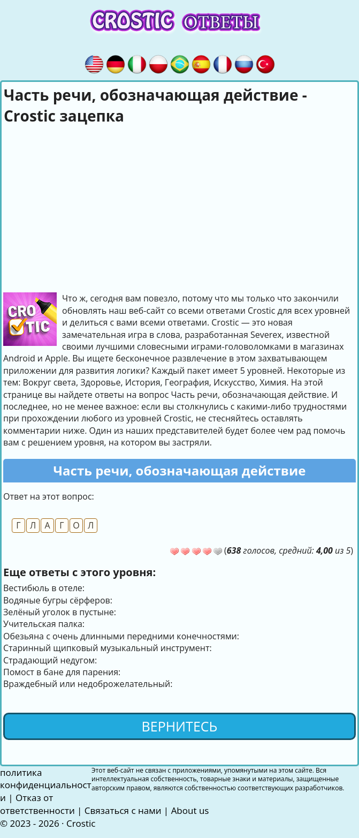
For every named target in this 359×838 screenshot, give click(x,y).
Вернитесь (180, 726)
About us (190, 810)
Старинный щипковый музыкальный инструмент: (107, 648)
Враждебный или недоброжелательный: (87, 684)
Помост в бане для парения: (61, 672)
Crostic (80, 823)
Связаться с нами (123, 810)
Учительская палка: (44, 624)
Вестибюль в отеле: (44, 588)
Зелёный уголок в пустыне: (59, 612)
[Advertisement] (179, 207)
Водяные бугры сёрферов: (57, 600)
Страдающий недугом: (50, 660)
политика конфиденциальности (45, 785)
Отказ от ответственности (37, 804)
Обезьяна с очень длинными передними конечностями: (121, 636)
